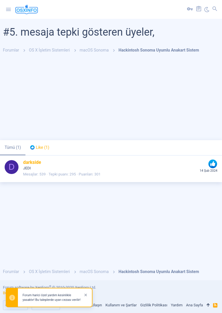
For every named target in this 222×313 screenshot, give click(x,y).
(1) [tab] (13, 147)
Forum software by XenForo (49, 287)
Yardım (177, 305)
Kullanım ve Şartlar (121, 305)
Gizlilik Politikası (153, 305)
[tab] (39, 147)
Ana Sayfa (194, 305)
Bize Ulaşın (93, 305)
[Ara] (214, 9)
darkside (32, 162)
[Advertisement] (111, 99)
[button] (8, 9)
